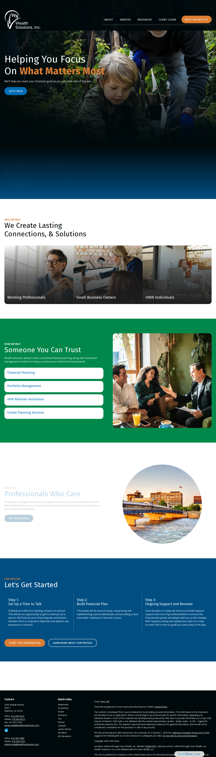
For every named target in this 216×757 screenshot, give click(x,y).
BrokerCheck (161, 706)
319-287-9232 (17, 716)
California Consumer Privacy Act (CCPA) (190, 732)
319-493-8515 (18, 719)
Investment (63, 708)
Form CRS (105, 701)
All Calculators (64, 736)
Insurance (62, 715)
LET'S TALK (16, 91)
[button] (108, 11)
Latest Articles (64, 729)
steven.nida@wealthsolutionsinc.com (21, 725)
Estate (61, 711)
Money (61, 722)
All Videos (62, 732)
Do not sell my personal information (180, 735)
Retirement (63, 704)
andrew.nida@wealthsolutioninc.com (21, 744)
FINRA (148, 746)
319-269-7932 (18, 741)
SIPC (154, 746)
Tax (59, 718)
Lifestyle (62, 725)
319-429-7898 (17, 738)
